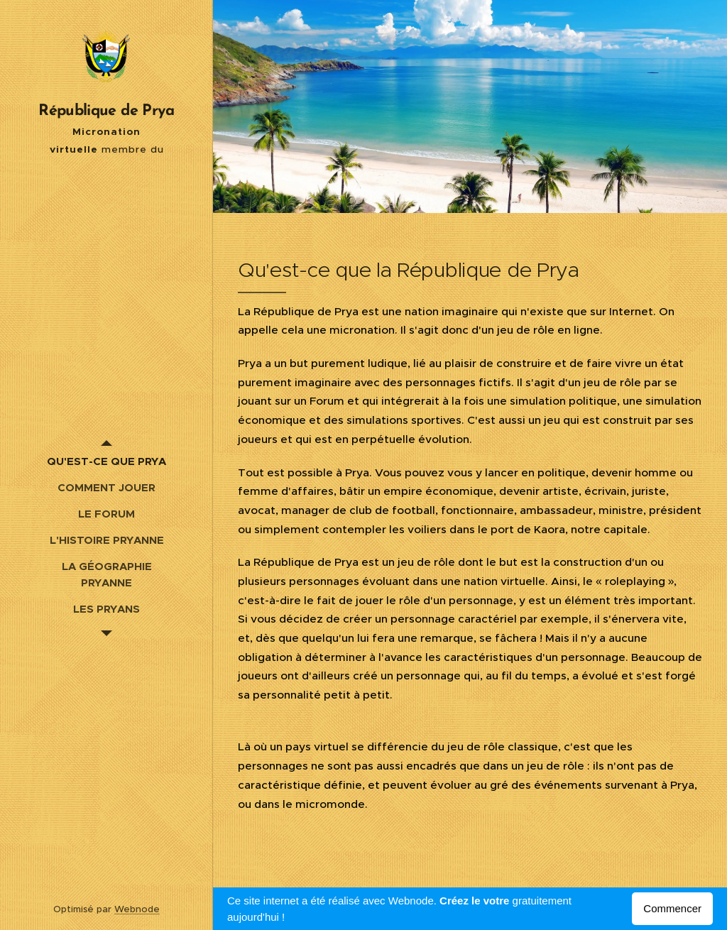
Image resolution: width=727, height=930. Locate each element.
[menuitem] (106, 461)
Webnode (137, 909)
